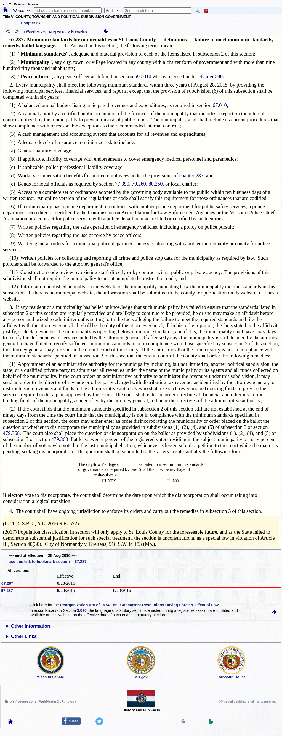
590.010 (142, 76)
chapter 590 (210, 76)
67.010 (220, 105)
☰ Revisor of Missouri (23, 4)
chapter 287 (191, 175)
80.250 (155, 184)
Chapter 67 (31, 23)
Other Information (30, 626)
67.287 (7, 583)
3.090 (82, 610)
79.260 (139, 184)
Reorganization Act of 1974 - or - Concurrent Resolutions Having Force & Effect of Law (139, 605)
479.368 (11, 433)
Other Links (24, 636)
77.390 (122, 184)
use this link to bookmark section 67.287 (47, 561)
